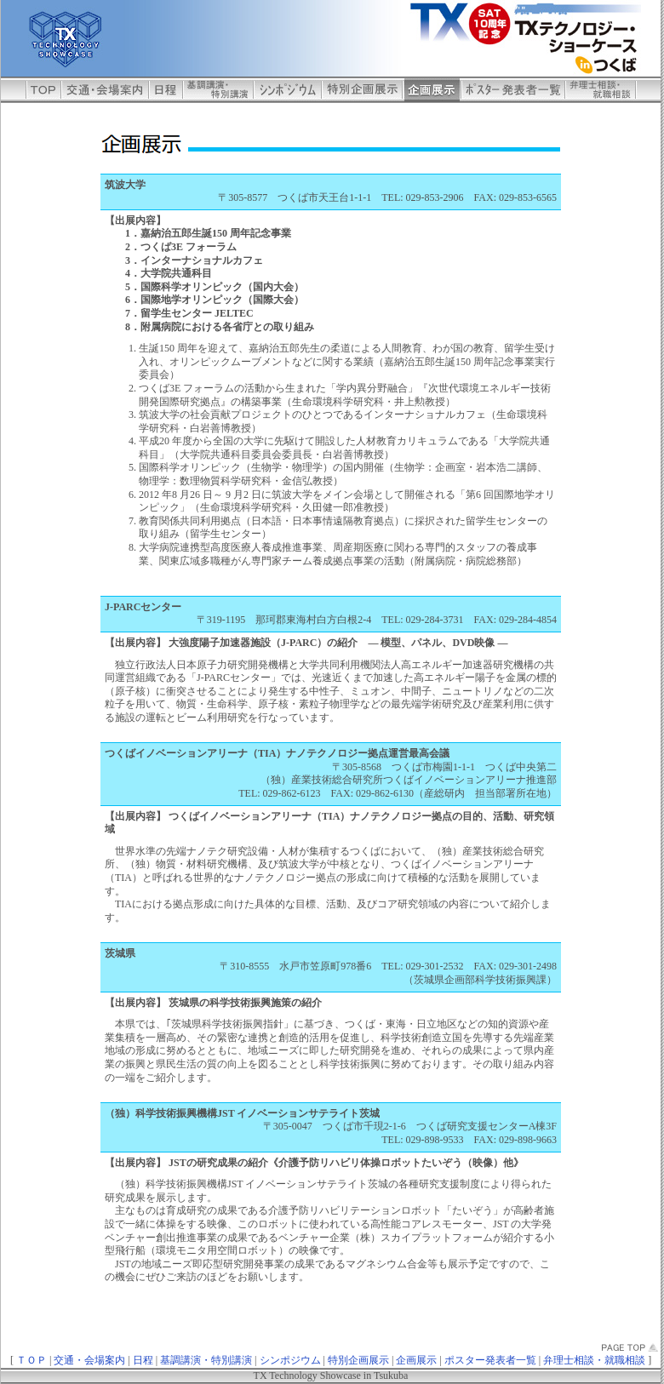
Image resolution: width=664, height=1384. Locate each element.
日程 (143, 1360)
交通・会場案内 (89, 1360)
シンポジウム (290, 1360)
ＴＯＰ (31, 1360)
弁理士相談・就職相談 (594, 1360)
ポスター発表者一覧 (490, 1360)
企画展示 (416, 1360)
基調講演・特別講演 (206, 1360)
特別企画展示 (358, 1360)
